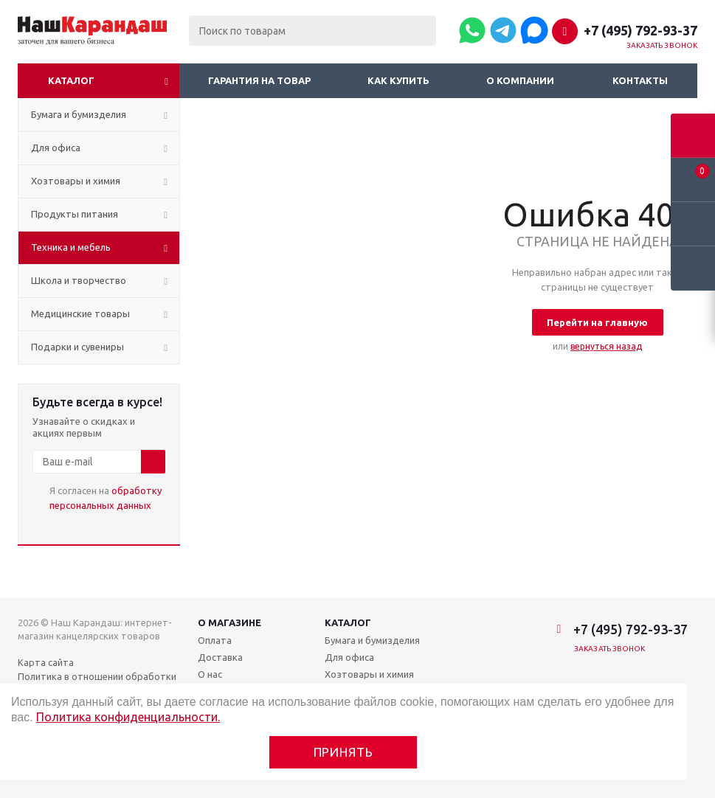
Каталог (71, 80)
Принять (343, 752)
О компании (520, 80)
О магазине (229, 622)
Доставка (220, 657)
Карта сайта (46, 662)
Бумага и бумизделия (372, 640)
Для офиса (349, 657)
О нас (210, 674)
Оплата (215, 640)
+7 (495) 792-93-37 (640, 30)
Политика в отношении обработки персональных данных (97, 683)
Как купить (398, 80)
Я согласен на (105, 497)
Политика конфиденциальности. (128, 717)
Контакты (640, 80)
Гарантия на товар (259, 80)
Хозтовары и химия (369, 674)
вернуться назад (606, 346)
